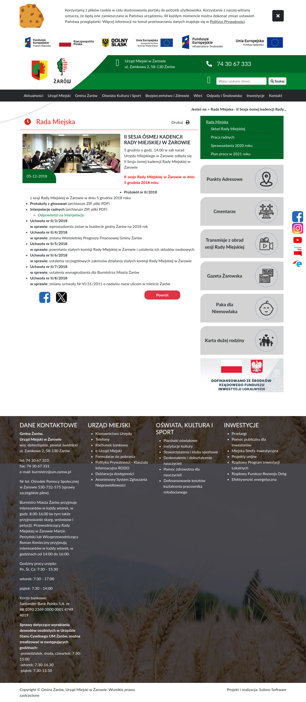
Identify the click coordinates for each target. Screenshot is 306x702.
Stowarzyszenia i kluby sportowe (191, 452)
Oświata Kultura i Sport (121, 95)
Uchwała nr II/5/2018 (48, 243)
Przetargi (239, 433)
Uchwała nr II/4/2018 (48, 232)
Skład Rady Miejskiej (228, 128)
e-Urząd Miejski (108, 450)
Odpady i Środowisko (224, 95)
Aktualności (33, 95)
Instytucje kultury (178, 446)
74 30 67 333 (234, 63)
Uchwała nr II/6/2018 (48, 255)
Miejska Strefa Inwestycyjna (255, 450)
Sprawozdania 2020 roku (231, 145)
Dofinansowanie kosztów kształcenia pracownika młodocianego (184, 486)
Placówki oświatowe (180, 440)
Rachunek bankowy (111, 445)
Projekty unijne (244, 456)
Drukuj (180, 122)
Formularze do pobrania (115, 456)
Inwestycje (256, 95)
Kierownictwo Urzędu (113, 433)
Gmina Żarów (86, 95)
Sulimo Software (272, 689)
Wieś (198, 95)
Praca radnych (223, 137)
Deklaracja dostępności (114, 473)
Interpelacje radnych (47, 209)
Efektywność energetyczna (254, 479)
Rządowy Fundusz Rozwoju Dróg (259, 473)
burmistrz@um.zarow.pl (51, 471)
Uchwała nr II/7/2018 (48, 266)
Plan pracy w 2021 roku (230, 153)
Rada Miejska (222, 109)
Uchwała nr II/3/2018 (48, 220)
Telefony (102, 439)
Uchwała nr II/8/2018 (48, 278)
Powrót (162, 295)
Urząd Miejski (59, 95)
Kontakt (275, 95)
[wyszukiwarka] (241, 81)
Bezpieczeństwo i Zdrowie (167, 95)
